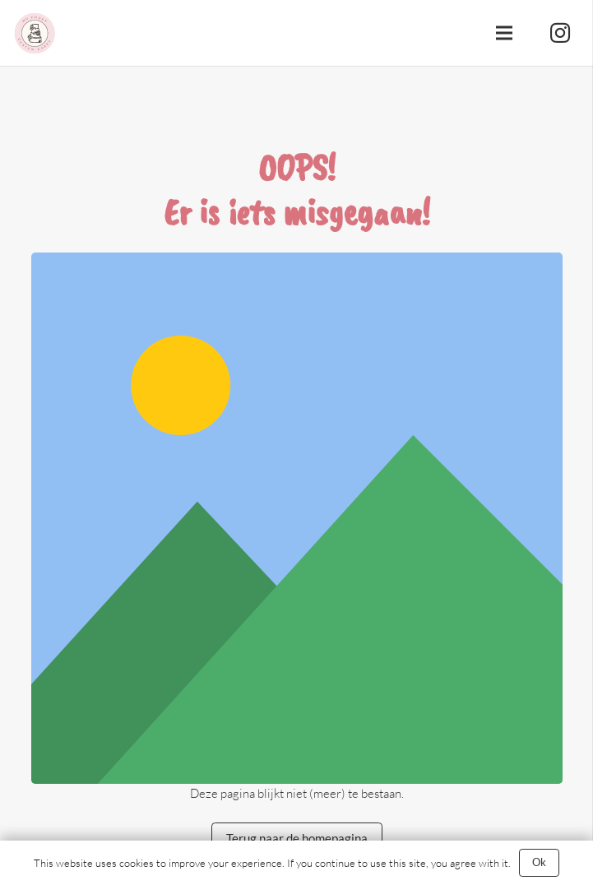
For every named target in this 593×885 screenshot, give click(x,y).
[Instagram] (560, 32)
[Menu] (504, 32)
